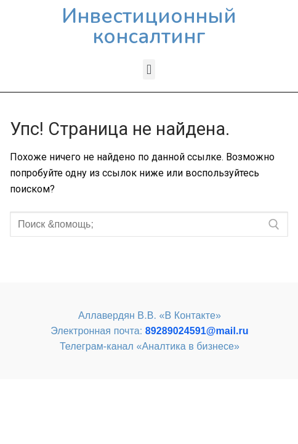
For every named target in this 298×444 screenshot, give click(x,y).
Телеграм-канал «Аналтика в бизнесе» (150, 346)
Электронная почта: (149, 331)
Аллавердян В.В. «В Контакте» (149, 315)
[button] (149, 69)
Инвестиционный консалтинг (149, 26)
